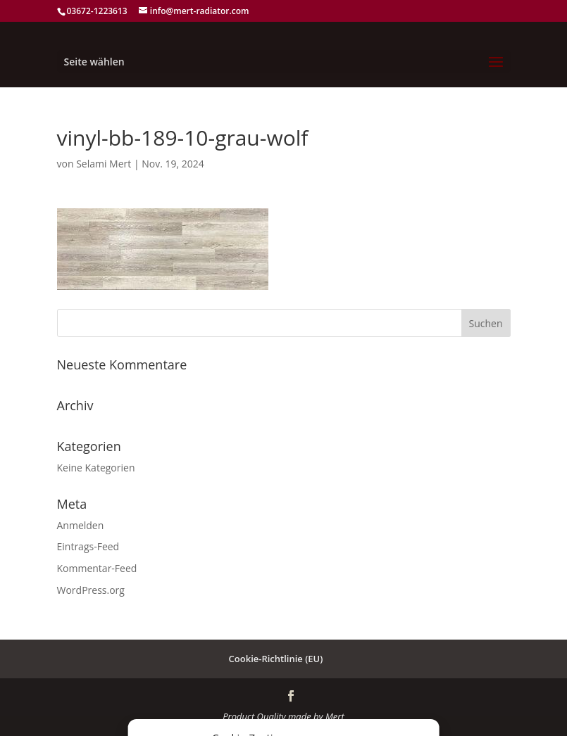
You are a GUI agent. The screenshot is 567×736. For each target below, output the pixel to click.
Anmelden (80, 525)
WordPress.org (91, 590)
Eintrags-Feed (88, 546)
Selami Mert (103, 163)
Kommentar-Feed (97, 568)
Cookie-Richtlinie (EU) (276, 658)
